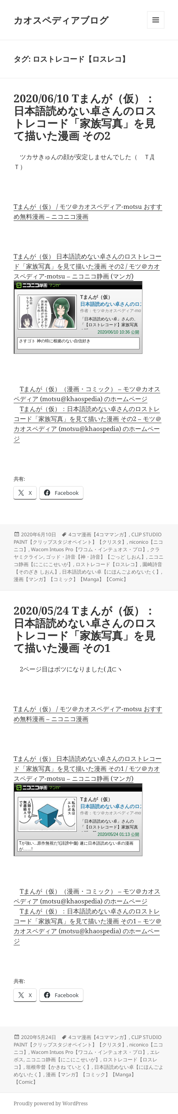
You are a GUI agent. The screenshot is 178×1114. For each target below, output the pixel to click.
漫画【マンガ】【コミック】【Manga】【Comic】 (71, 579)
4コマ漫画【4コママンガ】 (99, 534)
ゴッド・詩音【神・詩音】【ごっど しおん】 (96, 556)
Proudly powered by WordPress (51, 1103)
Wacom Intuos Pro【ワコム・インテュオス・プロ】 (89, 549)
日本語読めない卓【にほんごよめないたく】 (111, 571)
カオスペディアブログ (61, 20)
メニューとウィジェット (155, 28)
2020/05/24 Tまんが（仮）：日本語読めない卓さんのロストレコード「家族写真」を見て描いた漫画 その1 (85, 629)
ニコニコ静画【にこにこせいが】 (63, 1059)
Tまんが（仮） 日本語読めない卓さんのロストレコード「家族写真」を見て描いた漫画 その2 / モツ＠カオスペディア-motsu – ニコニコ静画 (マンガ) (87, 266)
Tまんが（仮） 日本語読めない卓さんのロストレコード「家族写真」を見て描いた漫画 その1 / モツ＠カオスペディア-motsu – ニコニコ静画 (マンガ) (87, 768)
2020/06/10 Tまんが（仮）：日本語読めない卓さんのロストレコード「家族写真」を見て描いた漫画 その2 (85, 117)
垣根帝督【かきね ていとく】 (59, 1066)
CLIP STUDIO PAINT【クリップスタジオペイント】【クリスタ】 (87, 538)
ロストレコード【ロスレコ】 (108, 564)
